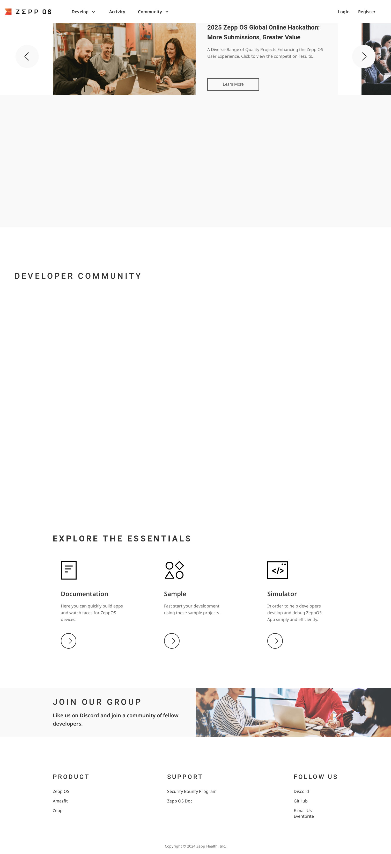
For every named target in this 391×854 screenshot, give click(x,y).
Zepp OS (61, 791)
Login (344, 12)
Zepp (58, 810)
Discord (301, 791)
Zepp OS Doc (180, 801)
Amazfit (60, 801)
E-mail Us (303, 810)
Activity (117, 12)
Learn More (233, 84)
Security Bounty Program (192, 791)
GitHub (301, 801)
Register (366, 12)
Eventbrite (304, 816)
